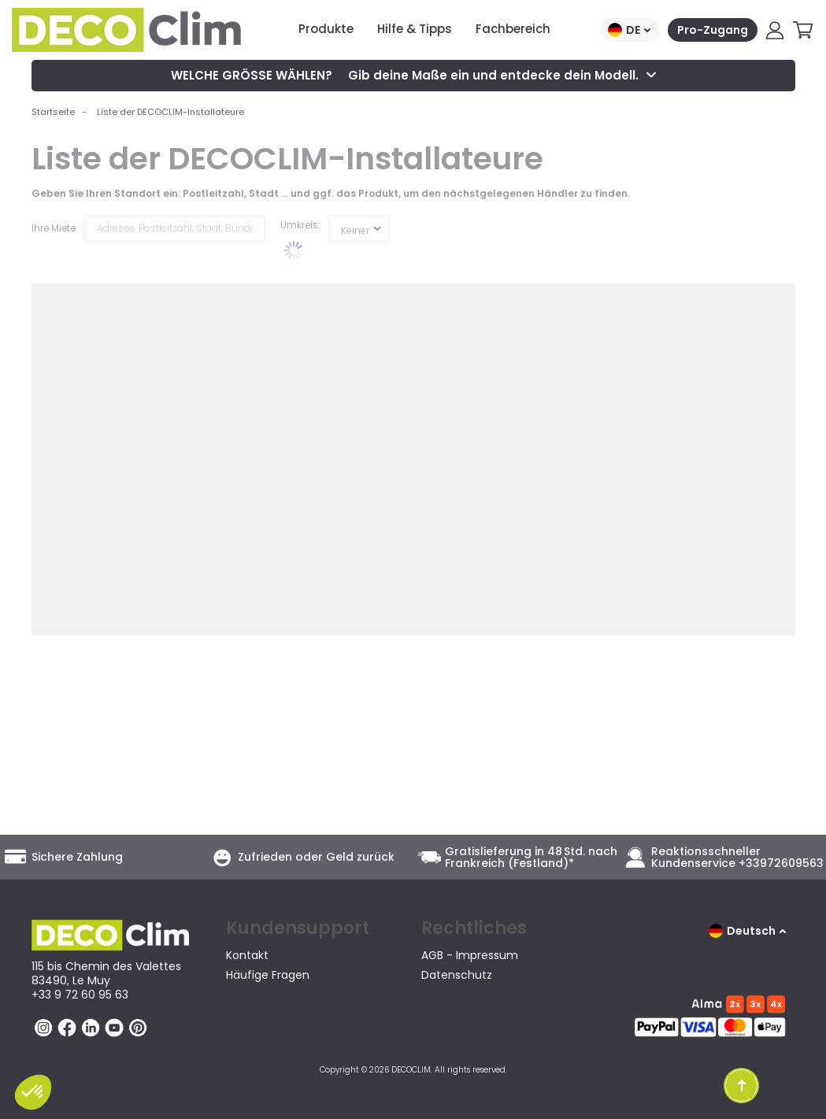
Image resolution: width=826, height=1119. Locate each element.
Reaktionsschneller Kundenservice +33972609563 (737, 857)
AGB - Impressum (469, 955)
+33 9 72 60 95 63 (79, 994)
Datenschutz (456, 975)
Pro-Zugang (712, 30)
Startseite (53, 112)
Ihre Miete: (54, 228)
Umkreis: (300, 225)
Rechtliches (474, 928)
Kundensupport (297, 928)
